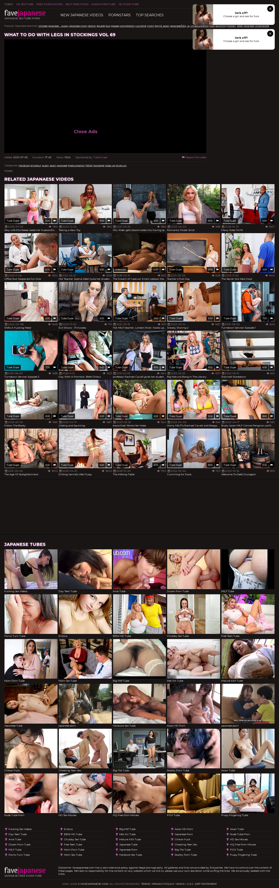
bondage (98, 165)
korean (231, 25)
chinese (42, 25)
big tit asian (162, 25)
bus (108, 25)
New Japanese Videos (82, 15)
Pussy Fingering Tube (243, 854)
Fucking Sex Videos (20, 829)
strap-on (121, 165)
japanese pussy (58, 25)
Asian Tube (237, 829)
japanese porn (128, 849)
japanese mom (78, 25)
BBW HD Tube (73, 834)
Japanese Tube (128, 844)
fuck (212, 25)
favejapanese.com (94, 883)
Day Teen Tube (18, 834)
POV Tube (236, 849)
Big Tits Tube (183, 849)
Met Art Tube (127, 834)
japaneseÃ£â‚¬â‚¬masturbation (189, 25)
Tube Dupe (100, 157)
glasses (115, 25)
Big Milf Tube (127, 829)
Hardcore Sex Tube (130, 854)
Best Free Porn (77, 4)
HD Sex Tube (25, 4)
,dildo (239, 25)
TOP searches (150, 15)
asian (53, 165)
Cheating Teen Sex (186, 844)
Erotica (68, 829)
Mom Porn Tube (74, 849)
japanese (249, 25)
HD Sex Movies (239, 839)
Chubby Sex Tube (75, 839)
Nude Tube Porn (240, 834)
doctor (92, 25)
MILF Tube (15, 849)
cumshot (140, 25)
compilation (127, 25)
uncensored (262, 25)
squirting (221, 25)
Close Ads (85, 131)
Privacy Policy (163, 883)
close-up (110, 165)
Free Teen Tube (73, 844)
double (101, 25)
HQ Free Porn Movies (243, 844)
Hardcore (24, 165)
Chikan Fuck (182, 839)
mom (150, 25)
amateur (35, 165)
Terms (145, 883)
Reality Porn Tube (186, 854)
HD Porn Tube (128, 4)
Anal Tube (15, 839)
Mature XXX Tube (130, 839)
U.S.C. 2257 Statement (202, 883)
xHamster (120, 269)
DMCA (180, 883)
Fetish (89, 165)
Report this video (193, 157)
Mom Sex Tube (73, 854)
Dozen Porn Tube (19, 844)
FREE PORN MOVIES (49, 4)
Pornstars (119, 15)
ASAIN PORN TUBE (103, 4)
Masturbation (76, 165)
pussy (45, 165)
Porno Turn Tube (19, 854)
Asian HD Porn (184, 829)
